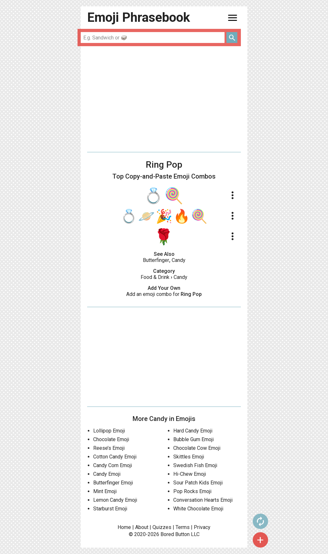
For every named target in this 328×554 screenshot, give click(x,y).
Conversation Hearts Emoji (203, 500)
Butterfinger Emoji (113, 483)
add (260, 540)
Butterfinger (156, 260)
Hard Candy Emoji (192, 431)
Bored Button (175, 534)
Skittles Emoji (188, 457)
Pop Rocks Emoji (192, 491)
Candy (178, 260)
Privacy (202, 527)
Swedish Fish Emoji (195, 465)
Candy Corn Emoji (112, 465)
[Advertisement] (164, 99)
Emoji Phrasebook (138, 17)
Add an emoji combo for (164, 294)
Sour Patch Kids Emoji (198, 483)
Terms (183, 527)
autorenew (260, 521)
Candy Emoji (106, 474)
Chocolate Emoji (111, 439)
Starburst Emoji (110, 509)
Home (124, 527)
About (141, 527)
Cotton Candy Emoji (114, 457)
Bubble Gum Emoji (193, 439)
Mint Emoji (105, 491)
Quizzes (161, 527)
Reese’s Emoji (109, 448)
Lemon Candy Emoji (115, 500)
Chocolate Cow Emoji (196, 448)
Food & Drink (155, 277)
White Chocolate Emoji (198, 509)
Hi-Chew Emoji (189, 474)
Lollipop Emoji (109, 431)
